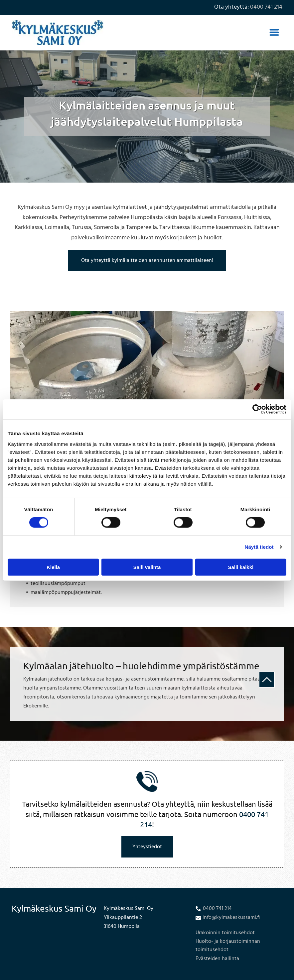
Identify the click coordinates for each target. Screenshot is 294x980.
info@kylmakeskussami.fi (231, 917)
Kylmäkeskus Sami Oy (54, 908)
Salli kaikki (240, 567)
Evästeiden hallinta (217, 958)
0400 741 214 (266, 7)
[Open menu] (274, 32)
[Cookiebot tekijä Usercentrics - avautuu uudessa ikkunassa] (257, 409)
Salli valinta (147, 567)
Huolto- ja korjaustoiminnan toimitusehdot (228, 945)
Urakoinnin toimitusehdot (225, 933)
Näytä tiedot (259, 547)
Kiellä (53, 567)
